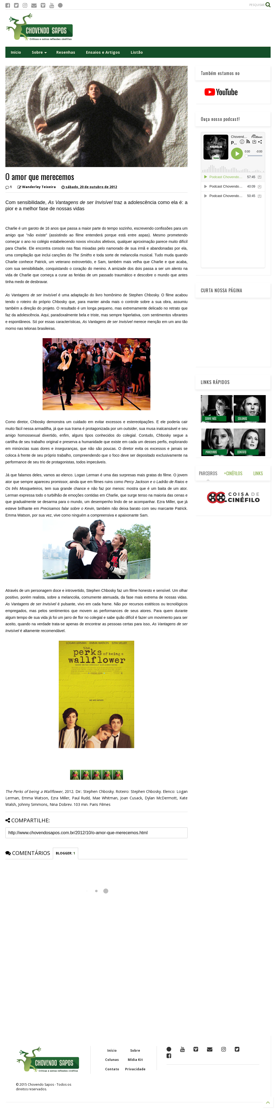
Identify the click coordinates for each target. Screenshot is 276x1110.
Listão (137, 52)
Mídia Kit (135, 1059)
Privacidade (135, 1069)
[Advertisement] (172, 28)
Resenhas (65, 52)
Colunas (112, 1059)
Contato (112, 1069)
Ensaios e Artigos (103, 52)
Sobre (39, 52)
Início (16, 52)
